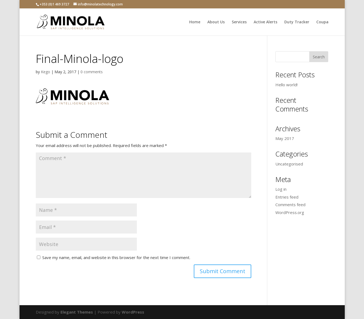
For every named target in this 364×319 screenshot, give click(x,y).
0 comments (91, 71)
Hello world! (286, 84)
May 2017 (284, 138)
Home (194, 22)
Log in (280, 189)
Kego (45, 71)
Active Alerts (265, 22)
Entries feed (286, 197)
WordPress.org (289, 212)
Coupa (322, 22)
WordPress (133, 312)
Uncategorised (289, 164)
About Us (216, 22)
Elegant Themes (76, 312)
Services (239, 22)
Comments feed (290, 204)
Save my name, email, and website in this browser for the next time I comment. (116, 257)
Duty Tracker (296, 22)
